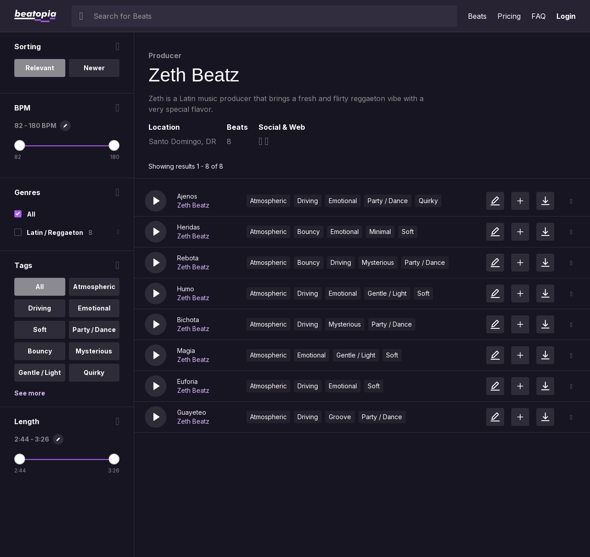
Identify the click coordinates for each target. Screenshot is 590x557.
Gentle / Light (387, 293)
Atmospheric (268, 200)
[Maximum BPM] (114, 145)
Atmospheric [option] (94, 286)
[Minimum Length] (19, 459)
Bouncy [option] (40, 351)
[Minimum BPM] (19, 145)
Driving (307, 200)
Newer (94, 68)
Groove (340, 417)
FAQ (538, 16)
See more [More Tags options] (29, 393)
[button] (155, 201)
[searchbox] (273, 16)
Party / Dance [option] (94, 329)
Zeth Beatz (193, 205)
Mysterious (378, 262)
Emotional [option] (94, 308)
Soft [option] (40, 329)
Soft (408, 231)
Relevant (39, 68)
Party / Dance (388, 200)
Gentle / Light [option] (39, 372)
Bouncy (308, 231)
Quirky (428, 200)
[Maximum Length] (114, 459)
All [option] (39, 286)
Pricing (509, 16)
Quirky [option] (94, 372)
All (31, 214)
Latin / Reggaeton (55, 232)
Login (566, 16)
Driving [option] (39, 308)
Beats (477, 16)
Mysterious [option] (94, 351)
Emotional (343, 200)
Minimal (380, 231)
